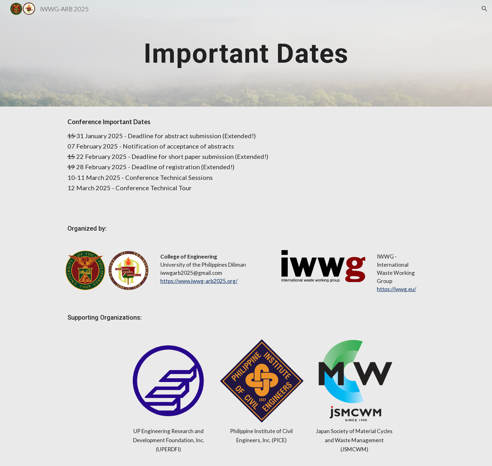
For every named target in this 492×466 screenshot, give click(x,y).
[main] (246, 53)
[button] (484, 8)
